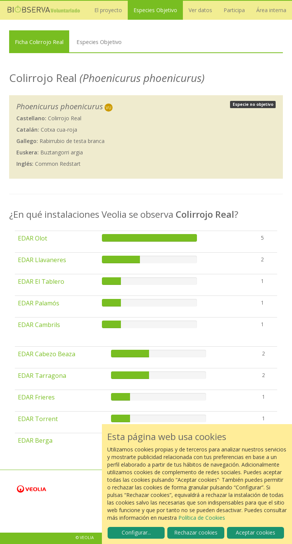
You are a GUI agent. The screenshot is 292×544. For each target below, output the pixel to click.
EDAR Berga (35, 440)
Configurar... (136, 532)
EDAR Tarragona (42, 375)
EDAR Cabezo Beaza (46, 354)
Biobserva (44, 10)
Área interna (271, 10)
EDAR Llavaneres (42, 260)
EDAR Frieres (36, 397)
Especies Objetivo (155, 10)
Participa (234, 10)
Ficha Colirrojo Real (39, 42)
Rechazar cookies (195, 532)
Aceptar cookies (255, 532)
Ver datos (200, 10)
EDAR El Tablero (41, 281)
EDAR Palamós (38, 303)
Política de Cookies (201, 517)
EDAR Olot (32, 238)
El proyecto (108, 10)
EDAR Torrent (38, 419)
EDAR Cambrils (39, 325)
